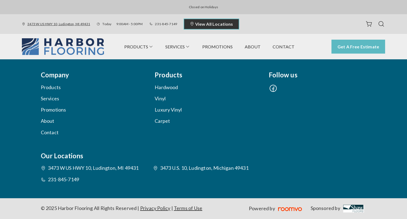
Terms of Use (188, 208)
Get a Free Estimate (358, 46)
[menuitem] (139, 47)
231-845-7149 (166, 24)
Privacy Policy (155, 208)
